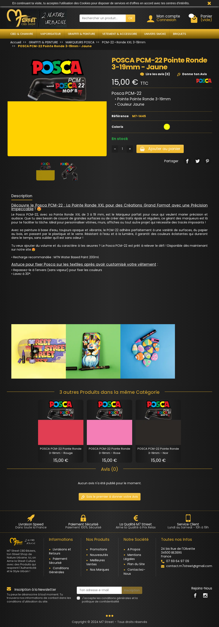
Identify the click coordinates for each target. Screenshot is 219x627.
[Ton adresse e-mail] (99, 590)
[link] (187, 161)
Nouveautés (99, 555)
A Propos (133, 549)
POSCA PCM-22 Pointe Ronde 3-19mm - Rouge (60, 451)
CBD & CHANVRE (21, 34)
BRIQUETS (179, 34)
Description (21, 195)
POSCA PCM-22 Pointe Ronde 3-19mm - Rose (109, 451)
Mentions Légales (132, 557)
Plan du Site (136, 564)
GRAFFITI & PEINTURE (81, 34)
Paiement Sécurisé (58, 561)
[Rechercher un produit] (103, 18)
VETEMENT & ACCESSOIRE (119, 34)
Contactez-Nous (134, 571)
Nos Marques (99, 569)
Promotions (98, 549)
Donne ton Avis (192, 74)
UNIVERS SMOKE (155, 34)
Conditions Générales (59, 570)
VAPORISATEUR (50, 34)
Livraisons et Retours (60, 551)
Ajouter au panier (160, 148)
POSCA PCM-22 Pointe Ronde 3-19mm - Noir (158, 451)
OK (130, 18)
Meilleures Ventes (95, 562)
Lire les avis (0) (155, 74)
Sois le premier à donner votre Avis (109, 496)
